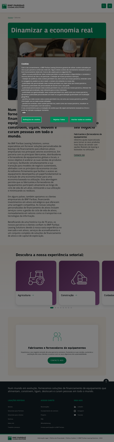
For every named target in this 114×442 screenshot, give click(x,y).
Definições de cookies (31, 120)
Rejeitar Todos (59, 120)
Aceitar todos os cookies (81, 120)
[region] (57, 92)
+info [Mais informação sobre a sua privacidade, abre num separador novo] (24, 112)
